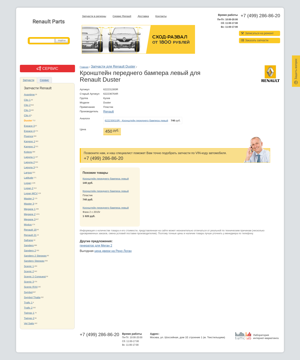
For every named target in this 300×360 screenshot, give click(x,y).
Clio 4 (27, 115)
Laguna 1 (29, 157)
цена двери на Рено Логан (113, 251)
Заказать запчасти (254, 40)
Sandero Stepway (34, 260)
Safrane (28, 240)
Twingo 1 (29, 312)
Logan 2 (28, 188)
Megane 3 (29, 219)
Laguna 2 (29, 162)
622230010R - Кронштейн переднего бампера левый (136, 120)
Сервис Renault (121, 16)
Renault (108, 111)
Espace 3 (29, 125)
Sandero (29, 245)
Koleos (28, 151)
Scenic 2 (29, 271)
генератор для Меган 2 (96, 245)
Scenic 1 (29, 266)
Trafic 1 (28, 302)
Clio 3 (27, 110)
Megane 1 (29, 209)
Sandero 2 (30, 250)
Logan (27, 183)
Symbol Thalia (32, 297)
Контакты (161, 16)
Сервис (44, 80)
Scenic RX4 (31, 286)
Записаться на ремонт (257, 33)
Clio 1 (27, 99)
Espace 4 (29, 131)
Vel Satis (29, 323)
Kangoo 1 (29, 141)
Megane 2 (29, 214)
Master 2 (29, 198)
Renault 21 (30, 235)
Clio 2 (27, 105)
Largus (28, 172)
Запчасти (28, 80)
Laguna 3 (29, 167)
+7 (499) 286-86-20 (260, 15)
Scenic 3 (29, 281)
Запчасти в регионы (94, 16)
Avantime (29, 94)
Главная (84, 67)
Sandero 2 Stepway (35, 255)
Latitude (28, 177)
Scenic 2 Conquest (35, 276)
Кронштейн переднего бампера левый (106, 178)
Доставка (143, 16)
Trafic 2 (28, 307)
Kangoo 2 (29, 146)
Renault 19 (30, 229)
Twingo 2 (29, 318)
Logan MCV (31, 193)
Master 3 (29, 203)
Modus (28, 224)
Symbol (28, 292)
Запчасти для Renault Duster (113, 66)
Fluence (28, 136)
